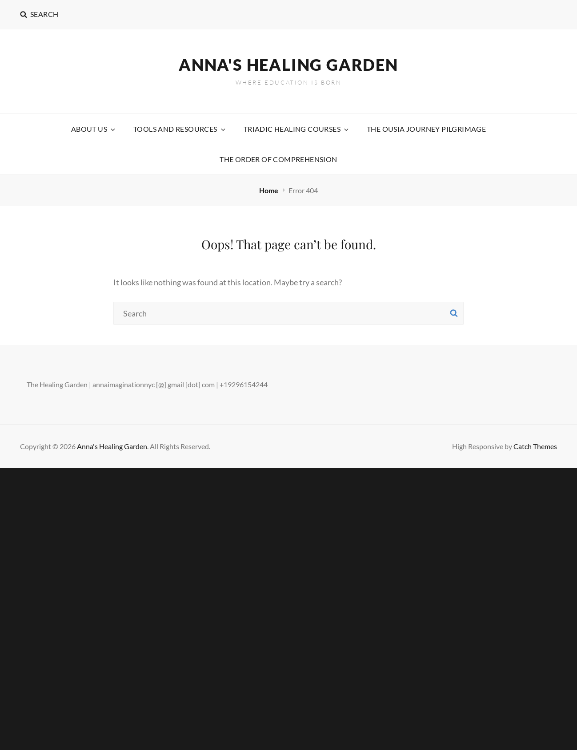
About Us (93, 129)
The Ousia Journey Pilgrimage (426, 129)
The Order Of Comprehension (278, 159)
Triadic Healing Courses (297, 129)
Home (269, 190)
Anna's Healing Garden (288, 64)
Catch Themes (535, 446)
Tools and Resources (180, 129)
